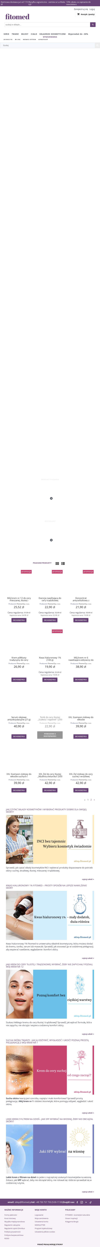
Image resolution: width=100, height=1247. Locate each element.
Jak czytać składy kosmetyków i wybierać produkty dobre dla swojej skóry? (46, 810)
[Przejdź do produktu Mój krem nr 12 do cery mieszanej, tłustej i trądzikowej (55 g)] (19, 582)
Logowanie (39, 1215)
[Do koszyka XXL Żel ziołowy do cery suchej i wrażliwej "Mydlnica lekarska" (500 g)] (80, 790)
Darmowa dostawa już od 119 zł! (14, 3)
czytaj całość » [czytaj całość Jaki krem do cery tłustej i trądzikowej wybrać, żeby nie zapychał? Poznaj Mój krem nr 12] (88, 1034)
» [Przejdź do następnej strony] (94, 799)
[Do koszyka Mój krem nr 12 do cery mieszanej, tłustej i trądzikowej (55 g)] (18, 620)
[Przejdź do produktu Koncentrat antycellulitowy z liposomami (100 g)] (81, 582)
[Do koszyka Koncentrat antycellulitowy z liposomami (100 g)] (80, 620)
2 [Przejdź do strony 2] (91, 799)
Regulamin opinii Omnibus (14, 1228)
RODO (6, 1238)
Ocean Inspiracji (71, 1218)
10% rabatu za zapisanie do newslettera (78, 3)
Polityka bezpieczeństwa (13, 1235)
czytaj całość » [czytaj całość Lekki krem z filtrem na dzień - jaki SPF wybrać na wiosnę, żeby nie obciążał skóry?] (88, 1192)
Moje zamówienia (41, 1218)
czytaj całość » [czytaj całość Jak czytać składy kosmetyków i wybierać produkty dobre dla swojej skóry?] (88, 879)
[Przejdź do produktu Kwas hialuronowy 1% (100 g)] (50, 641)
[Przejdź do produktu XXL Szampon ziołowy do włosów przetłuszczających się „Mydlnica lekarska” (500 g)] (81, 701)
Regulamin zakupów (12, 1225)
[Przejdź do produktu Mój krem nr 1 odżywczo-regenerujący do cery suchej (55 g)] (50, 551)
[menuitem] (6, 34)
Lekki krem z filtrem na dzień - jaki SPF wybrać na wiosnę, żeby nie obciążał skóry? (49, 1120)
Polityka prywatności (12, 1232)
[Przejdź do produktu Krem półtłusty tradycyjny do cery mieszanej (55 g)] (19, 641)
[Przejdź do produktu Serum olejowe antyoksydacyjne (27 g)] (19, 701)
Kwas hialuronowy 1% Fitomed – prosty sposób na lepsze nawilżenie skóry (46, 886)
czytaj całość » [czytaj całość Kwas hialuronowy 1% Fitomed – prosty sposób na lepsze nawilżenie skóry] (88, 958)
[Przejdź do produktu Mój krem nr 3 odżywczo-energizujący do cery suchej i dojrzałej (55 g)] (50, 509)
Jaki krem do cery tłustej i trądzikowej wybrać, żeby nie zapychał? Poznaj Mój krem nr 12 (49, 965)
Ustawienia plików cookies (45, 1232)
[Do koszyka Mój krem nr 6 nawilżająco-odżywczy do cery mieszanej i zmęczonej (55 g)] (80, 680)
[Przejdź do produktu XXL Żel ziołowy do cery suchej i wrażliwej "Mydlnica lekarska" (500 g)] (81, 758)
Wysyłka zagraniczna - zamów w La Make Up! (46, 3)
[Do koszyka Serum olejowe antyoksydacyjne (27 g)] (18, 736)
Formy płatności (10, 1215)
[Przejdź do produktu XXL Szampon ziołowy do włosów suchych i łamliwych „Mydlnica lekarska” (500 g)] (19, 758)
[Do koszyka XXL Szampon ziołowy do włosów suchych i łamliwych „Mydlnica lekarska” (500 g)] (18, 790)
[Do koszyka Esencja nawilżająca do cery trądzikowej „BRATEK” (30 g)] (49, 620)
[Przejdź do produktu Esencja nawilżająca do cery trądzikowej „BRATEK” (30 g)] (50, 582)
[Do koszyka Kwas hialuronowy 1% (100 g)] (49, 680)
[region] (50, 263)
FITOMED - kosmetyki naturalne (77, 1215)
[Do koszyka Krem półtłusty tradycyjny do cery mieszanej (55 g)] (18, 680)
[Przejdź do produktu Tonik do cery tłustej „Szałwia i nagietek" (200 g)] (50, 701)
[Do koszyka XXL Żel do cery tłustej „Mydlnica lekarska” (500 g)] (49, 790)
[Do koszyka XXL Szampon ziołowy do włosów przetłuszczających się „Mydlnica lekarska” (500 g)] (80, 736)
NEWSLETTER (40, 1225)
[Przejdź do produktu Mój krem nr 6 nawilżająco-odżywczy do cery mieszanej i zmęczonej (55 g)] (81, 641)
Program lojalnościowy (43, 1228)
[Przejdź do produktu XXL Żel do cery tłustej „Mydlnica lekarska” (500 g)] (50, 758)
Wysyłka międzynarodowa (14, 1221)
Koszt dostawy (10, 1218)
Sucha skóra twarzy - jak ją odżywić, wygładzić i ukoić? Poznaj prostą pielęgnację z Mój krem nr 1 (47, 1041)
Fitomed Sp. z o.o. (23, 604)
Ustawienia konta (41, 1221)
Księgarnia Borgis (71, 1221)
